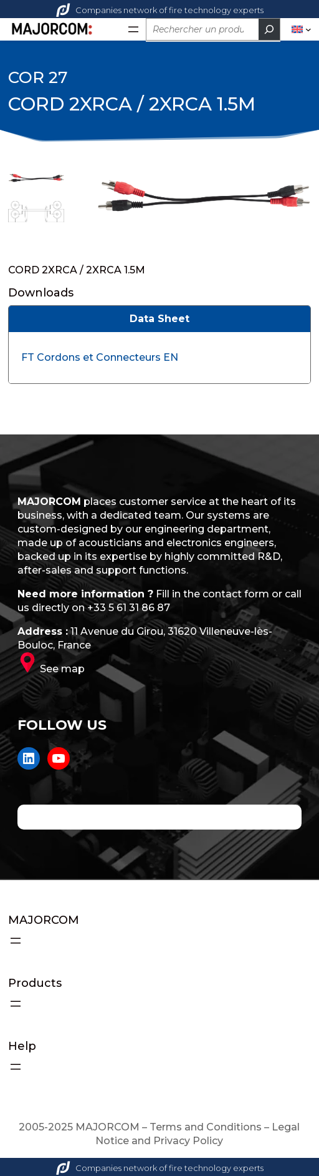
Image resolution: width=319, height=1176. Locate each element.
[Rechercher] (269, 29)
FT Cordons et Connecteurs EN (99, 357)
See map (62, 669)
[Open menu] (133, 29)
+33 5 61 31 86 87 (128, 608)
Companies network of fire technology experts (160, 10)
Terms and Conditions (206, 1127)
